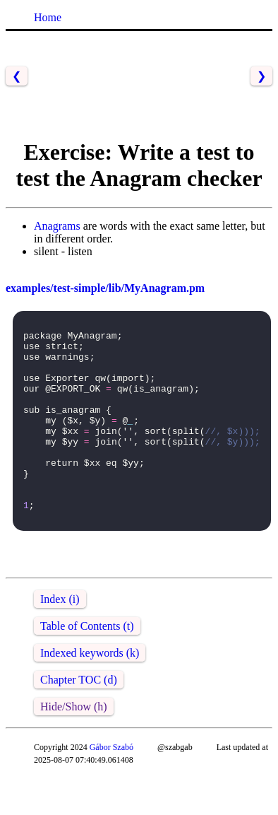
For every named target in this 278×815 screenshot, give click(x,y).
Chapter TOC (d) (78, 718)
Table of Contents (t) (87, 664)
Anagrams (57, 226)
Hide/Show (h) (73, 745)
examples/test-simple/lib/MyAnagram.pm (105, 288)
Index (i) (60, 637)
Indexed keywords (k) (89, 691)
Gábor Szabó (111, 785)
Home (47, 17)
